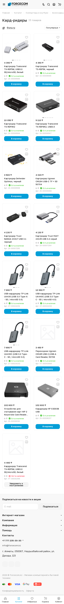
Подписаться (50, 506)
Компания (8, 520)
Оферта (30, 591)
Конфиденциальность (13, 591)
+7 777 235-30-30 (11, 540)
